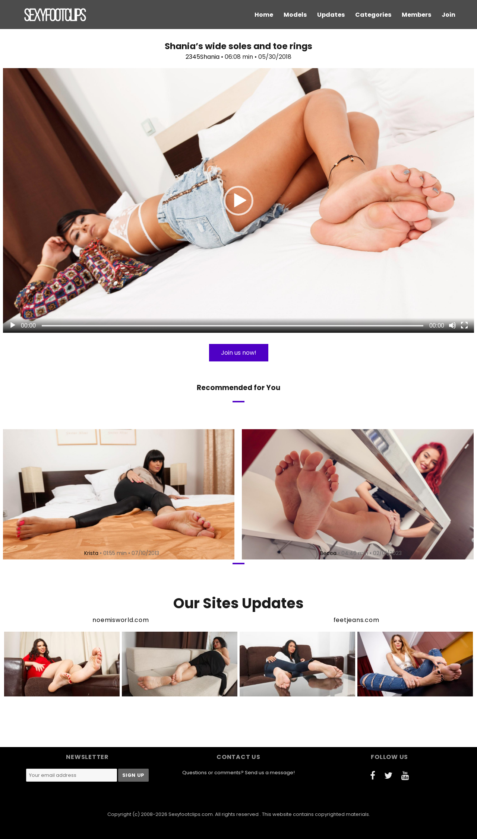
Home (264, 14)
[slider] (232, 325)
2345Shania (202, 56)
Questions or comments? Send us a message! (238, 772)
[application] (238, 200)
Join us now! (238, 352)
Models (295, 14)
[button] (238, 201)
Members (416, 14)
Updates (331, 14)
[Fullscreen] (464, 325)
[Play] (12, 325)
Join (448, 14)
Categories (373, 14)
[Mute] (452, 325)
